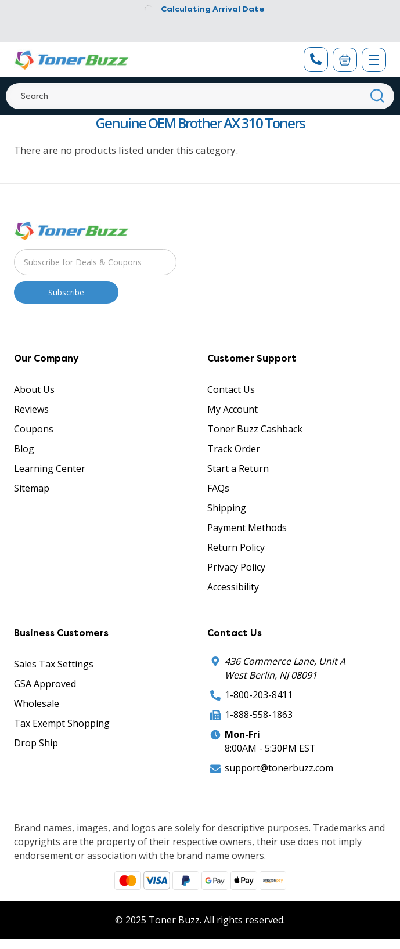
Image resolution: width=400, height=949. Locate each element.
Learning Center (49, 468)
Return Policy (236, 547)
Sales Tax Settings (53, 664)
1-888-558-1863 (259, 714)
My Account (232, 409)
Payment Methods (247, 527)
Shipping (226, 507)
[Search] (200, 96)
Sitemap (31, 488)
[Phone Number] (316, 59)
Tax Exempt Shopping (62, 723)
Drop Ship (36, 743)
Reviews (31, 409)
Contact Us (231, 389)
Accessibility (233, 586)
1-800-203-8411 (259, 694)
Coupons (33, 429)
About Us (34, 389)
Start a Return (238, 468)
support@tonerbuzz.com (279, 768)
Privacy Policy (236, 567)
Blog (24, 448)
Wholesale (36, 703)
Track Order (233, 448)
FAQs (218, 488)
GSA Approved (45, 683)
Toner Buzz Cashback (254, 429)
